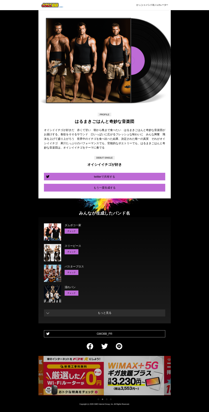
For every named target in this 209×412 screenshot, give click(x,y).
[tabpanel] (103, 376)
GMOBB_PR (104, 333)
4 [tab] (111, 399)
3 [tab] (107, 399)
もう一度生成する (105, 187)
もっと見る (104, 312)
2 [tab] (102, 399)
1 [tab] (98, 399)
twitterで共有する (104, 176)
